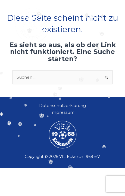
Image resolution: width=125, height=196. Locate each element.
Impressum (62, 112)
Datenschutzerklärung (62, 105)
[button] (92, 25)
